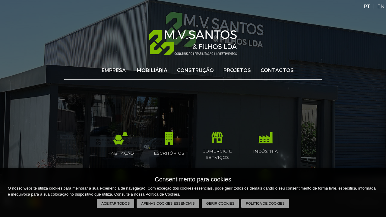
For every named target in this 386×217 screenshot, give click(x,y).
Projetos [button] (237, 70)
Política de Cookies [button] (265, 203)
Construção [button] (195, 70)
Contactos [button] (277, 70)
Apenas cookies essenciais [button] (168, 203)
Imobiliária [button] (151, 70)
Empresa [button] (114, 70)
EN (380, 6)
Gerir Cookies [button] (220, 203)
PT (367, 6)
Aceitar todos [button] (115, 203)
